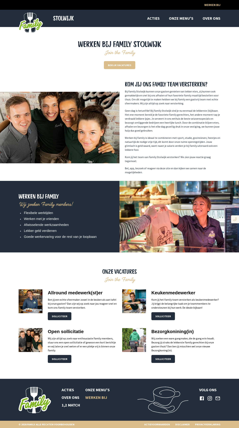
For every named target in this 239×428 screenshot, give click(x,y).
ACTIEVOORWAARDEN (157, 424)
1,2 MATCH (71, 405)
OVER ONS (211, 18)
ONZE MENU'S (181, 18)
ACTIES (153, 18)
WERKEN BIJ (96, 397)
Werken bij (212, 5)
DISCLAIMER (182, 424)
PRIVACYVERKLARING (207, 424)
